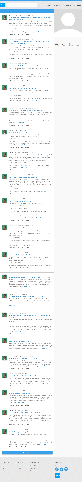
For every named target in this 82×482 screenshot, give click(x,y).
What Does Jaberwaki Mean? (18, 132)
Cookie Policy (34, 471)
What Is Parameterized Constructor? (20, 228)
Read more (41, 32)
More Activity (27, 453)
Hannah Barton (13, 15)
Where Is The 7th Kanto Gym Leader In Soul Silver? (24, 66)
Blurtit (2, 4)
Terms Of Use (33, 466)
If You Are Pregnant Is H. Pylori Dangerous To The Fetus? (26, 296)
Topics (56, 5)
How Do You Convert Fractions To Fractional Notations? (26, 110)
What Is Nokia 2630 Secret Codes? (19, 393)
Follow (17, 34)
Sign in (77, 5)
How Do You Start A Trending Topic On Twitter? (23, 358)
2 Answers (12, 58)
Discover (67, 5)
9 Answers (12, 125)
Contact (19, 468)
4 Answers (12, 103)
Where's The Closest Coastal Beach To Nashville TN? (25, 413)
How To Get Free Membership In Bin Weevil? (22, 88)
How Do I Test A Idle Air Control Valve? (21, 201)
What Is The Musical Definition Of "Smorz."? (22, 376)
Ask (47, 5)
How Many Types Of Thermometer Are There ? (23, 177)
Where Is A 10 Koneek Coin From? (19, 255)
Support (19, 471)
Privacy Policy (33, 468)
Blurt (22, 34)
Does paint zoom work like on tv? (19, 341)
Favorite (27, 34)
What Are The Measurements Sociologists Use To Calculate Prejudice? (30, 155)
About (18, 466)
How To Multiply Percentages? (18, 432)
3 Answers (12, 34)
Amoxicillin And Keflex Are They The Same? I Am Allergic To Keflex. (29, 277)
